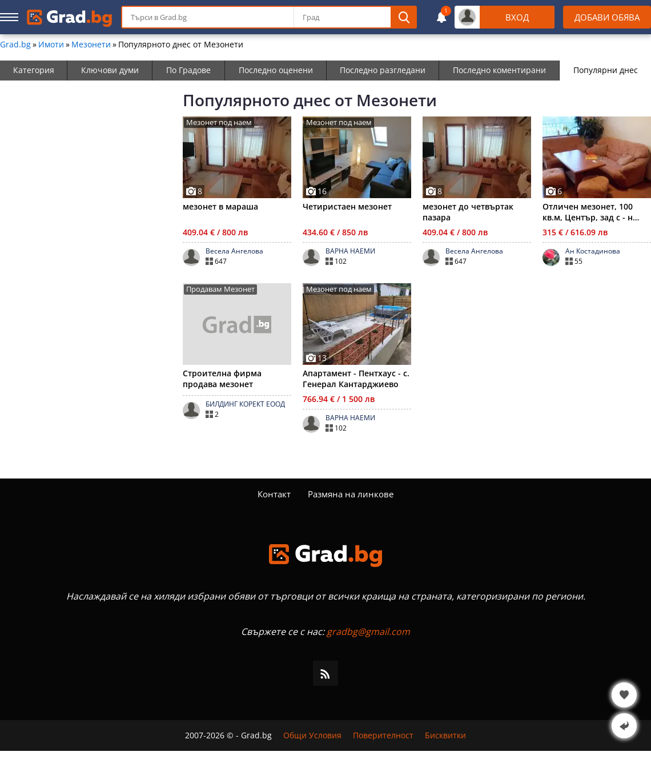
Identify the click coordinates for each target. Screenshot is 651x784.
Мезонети (91, 44)
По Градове (188, 70)
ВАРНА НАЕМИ (350, 251)
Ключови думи (110, 70)
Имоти (51, 44)
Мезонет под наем (219, 122)
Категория (33, 70)
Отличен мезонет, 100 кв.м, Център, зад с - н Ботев (587, 212)
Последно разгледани (382, 70)
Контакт (274, 494)
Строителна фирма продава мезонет (222, 378)
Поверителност (383, 735)
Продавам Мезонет (220, 289)
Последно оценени (276, 70)
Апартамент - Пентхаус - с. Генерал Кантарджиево (356, 378)
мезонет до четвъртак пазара (468, 212)
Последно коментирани (499, 70)
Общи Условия (312, 735)
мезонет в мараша (220, 206)
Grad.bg (15, 44)
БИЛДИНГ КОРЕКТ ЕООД (245, 404)
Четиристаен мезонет (347, 206)
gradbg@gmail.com (368, 631)
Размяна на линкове (350, 494)
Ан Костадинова (592, 251)
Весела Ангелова (234, 251)
